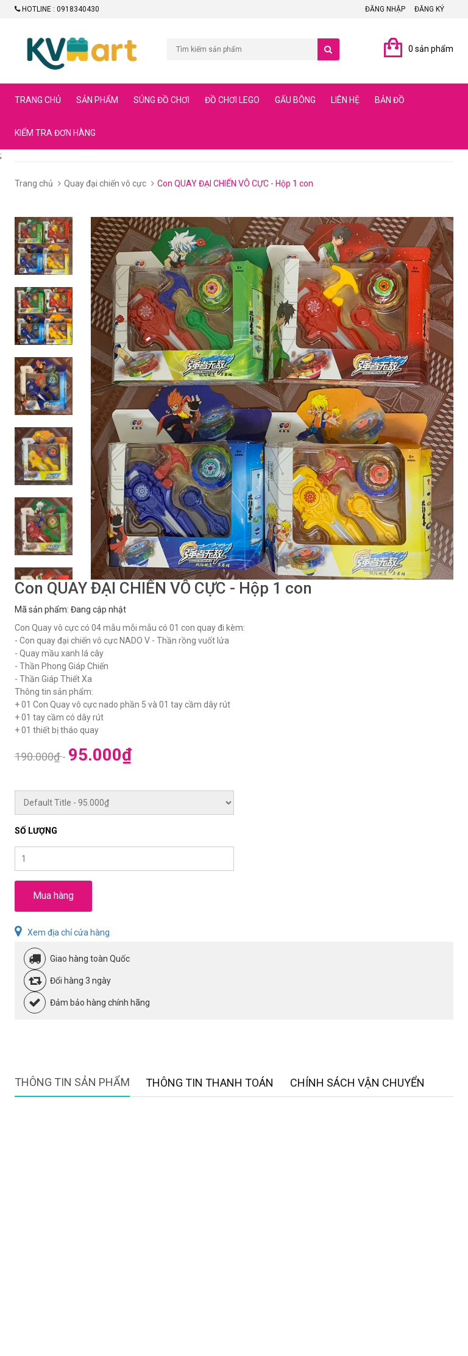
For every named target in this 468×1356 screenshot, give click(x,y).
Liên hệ (345, 100)
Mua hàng (53, 895)
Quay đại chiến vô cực (105, 183)
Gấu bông (295, 100)
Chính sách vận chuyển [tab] (357, 1082)
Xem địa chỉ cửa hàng (62, 932)
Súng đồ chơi (161, 100)
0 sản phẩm (430, 49)
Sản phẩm (97, 100)
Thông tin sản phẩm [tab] (72, 1082)
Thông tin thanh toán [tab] (210, 1082)
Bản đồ (390, 100)
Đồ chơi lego (232, 100)
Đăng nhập (385, 9)
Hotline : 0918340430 (57, 9)
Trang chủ (38, 100)
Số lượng (36, 831)
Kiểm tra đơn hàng (55, 133)
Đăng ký (429, 9)
